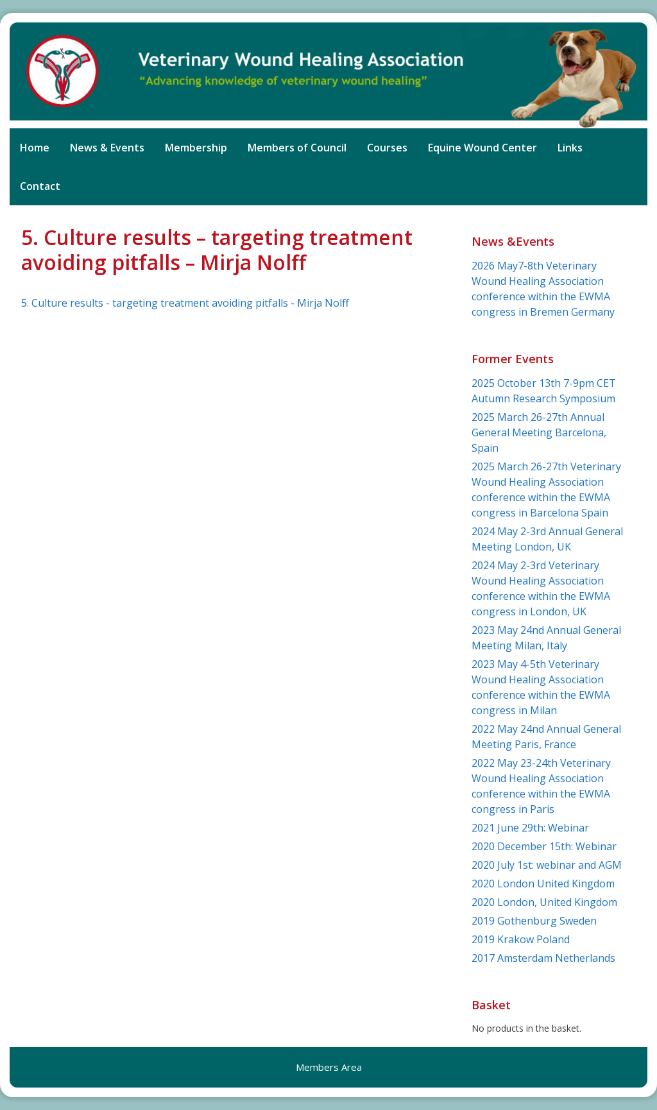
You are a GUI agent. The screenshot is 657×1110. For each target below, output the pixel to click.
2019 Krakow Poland (521, 939)
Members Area (329, 1067)
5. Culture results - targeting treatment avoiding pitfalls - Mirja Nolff (185, 303)
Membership (196, 148)
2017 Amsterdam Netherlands (543, 958)
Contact (40, 186)
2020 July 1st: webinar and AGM (547, 865)
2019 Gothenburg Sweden (534, 921)
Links (570, 148)
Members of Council (297, 148)
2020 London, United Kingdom (544, 902)
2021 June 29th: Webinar (530, 828)
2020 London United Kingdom (543, 883)
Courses (387, 148)
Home (34, 148)
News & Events (107, 148)
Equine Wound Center (482, 148)
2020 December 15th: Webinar (544, 846)
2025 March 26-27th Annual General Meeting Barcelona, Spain (539, 432)
